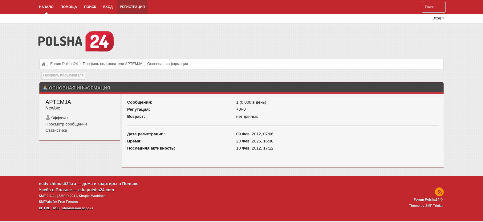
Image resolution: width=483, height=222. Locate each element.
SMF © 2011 (68, 196)
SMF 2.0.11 (47, 196)
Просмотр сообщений (66, 124)
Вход (108, 7)
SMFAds (45, 202)
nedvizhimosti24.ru (57, 183)
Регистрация (132, 7)
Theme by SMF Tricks (426, 206)
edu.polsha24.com (96, 189)
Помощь (69, 7)
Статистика (56, 130)
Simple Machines (92, 196)
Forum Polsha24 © (428, 199)
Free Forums (68, 202)
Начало (46, 7)
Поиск (90, 7)
